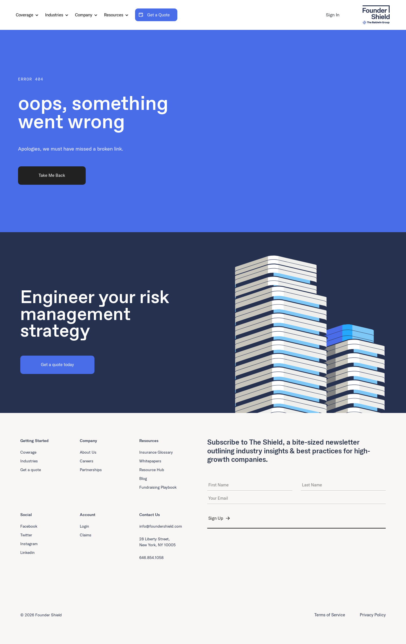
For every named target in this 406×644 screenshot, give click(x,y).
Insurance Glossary (156, 452)
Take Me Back (52, 175)
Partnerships (91, 469)
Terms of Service (329, 614)
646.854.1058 (151, 557)
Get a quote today (57, 364)
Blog (143, 478)
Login (84, 526)
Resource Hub (151, 469)
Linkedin (27, 552)
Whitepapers (150, 461)
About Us (88, 452)
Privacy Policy (373, 614)
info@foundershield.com (160, 526)
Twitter (26, 535)
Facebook (28, 526)
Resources (116, 15)
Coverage (27, 15)
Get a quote (30, 469)
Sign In (332, 15)
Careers (86, 461)
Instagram (28, 543)
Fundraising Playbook (157, 487)
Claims (85, 535)
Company (86, 15)
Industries (56, 15)
